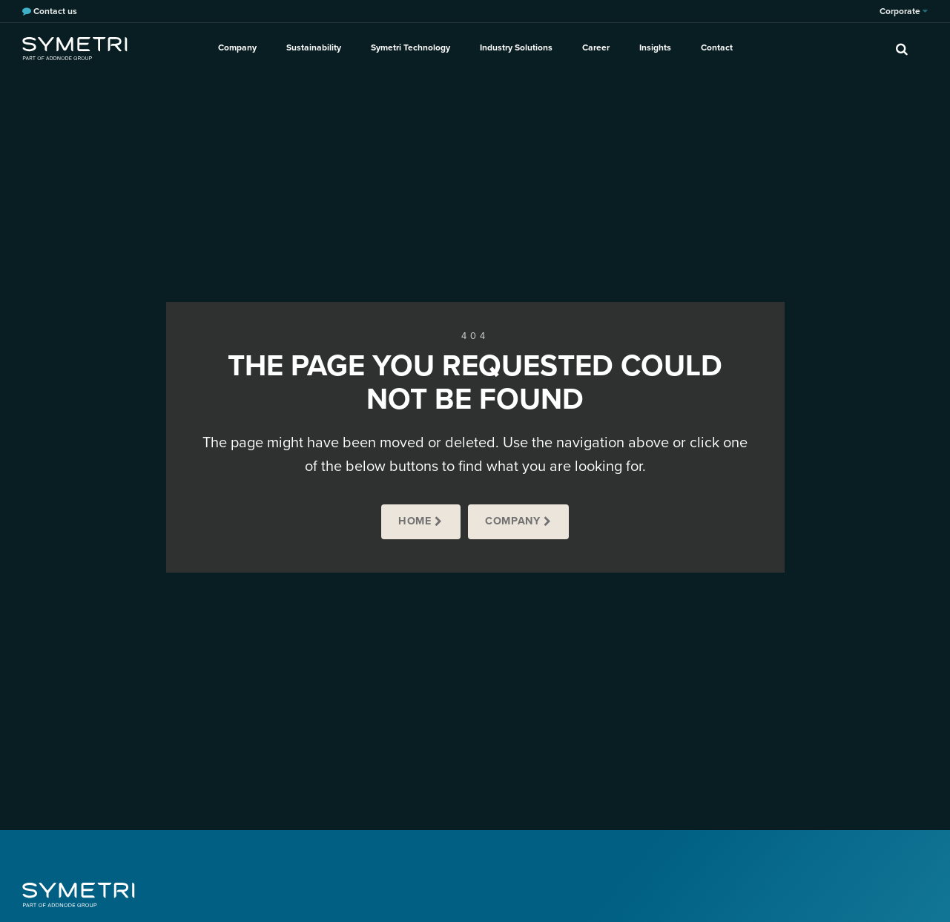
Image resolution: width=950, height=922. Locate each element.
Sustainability (313, 47)
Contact (717, 47)
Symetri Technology (410, 47)
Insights (655, 47)
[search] (902, 48)
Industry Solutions (516, 47)
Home (414, 521)
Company (237, 47)
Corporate (904, 11)
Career (596, 47)
